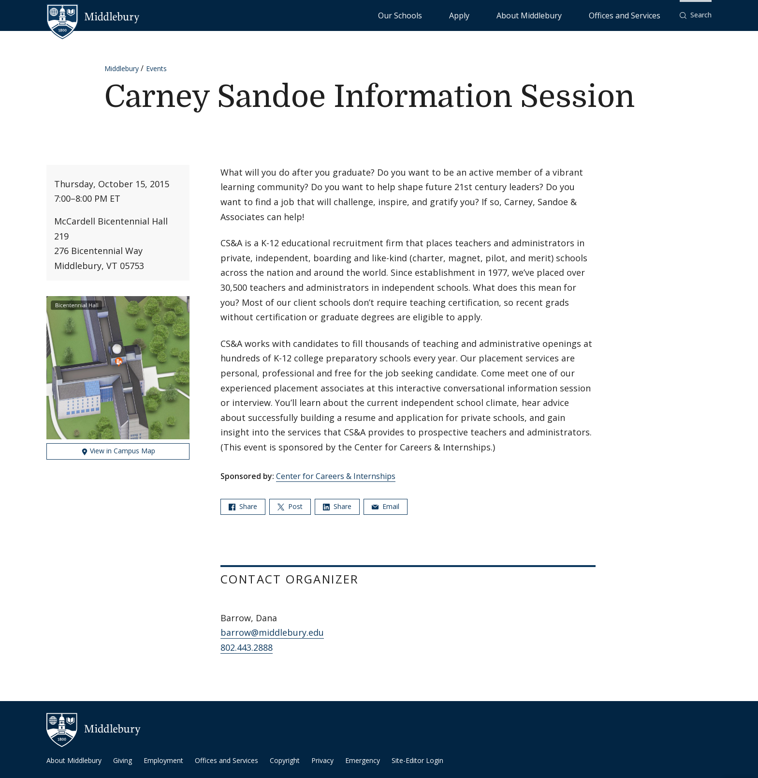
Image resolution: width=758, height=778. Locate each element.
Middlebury (121, 68)
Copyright (285, 760)
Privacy (322, 760)
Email (385, 506)
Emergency (362, 760)
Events (156, 68)
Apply (517, 14)
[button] (696, 15)
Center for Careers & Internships (335, 476)
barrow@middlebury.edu (272, 632)
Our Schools (478, 14)
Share (243, 506)
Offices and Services (636, 14)
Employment (163, 760)
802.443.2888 (246, 647)
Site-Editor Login (417, 760)
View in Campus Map (118, 450)
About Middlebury (565, 14)
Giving (122, 760)
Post (290, 506)
